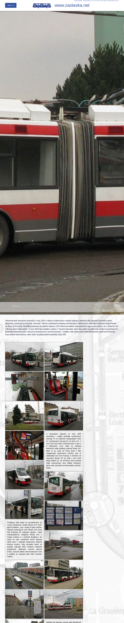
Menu (10, 5)
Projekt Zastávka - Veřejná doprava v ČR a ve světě (86, 0)
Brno (117, 0)
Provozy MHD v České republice (107, 0)
